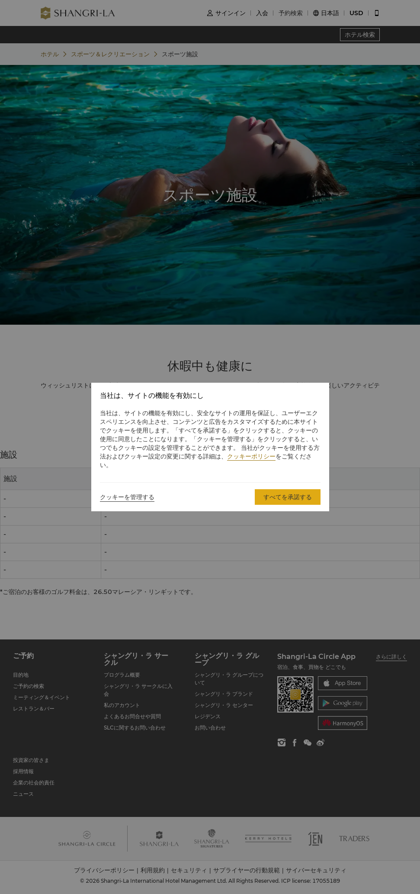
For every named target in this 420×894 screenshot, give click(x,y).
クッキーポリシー (251, 456)
